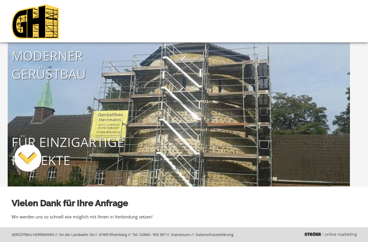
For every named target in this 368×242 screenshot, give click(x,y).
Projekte (331, 21)
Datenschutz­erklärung (214, 234)
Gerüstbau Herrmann (277, 21)
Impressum (180, 234)
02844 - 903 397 (153, 234)
